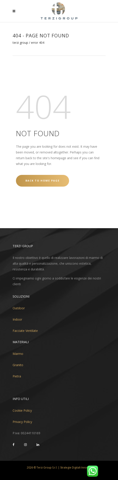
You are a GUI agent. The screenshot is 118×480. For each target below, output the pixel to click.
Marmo (18, 354)
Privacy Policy (22, 422)
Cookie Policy (22, 410)
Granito (18, 365)
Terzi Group (20, 42)
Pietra (17, 376)
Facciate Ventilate (25, 331)
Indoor (17, 319)
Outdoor (19, 308)
